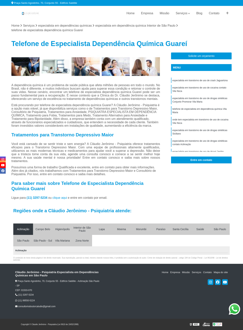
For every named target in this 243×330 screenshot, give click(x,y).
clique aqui (59, 197)
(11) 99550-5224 (25, 300)
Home (130, 13)
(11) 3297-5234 (37, 197)
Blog (199, 13)
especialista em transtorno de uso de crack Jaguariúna (200, 80)
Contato (214, 13)
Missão (164, 13)
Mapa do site (221, 272)
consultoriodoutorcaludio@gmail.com (35, 306)
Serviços (181, 13)
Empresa (147, 13)
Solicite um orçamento (201, 55)
